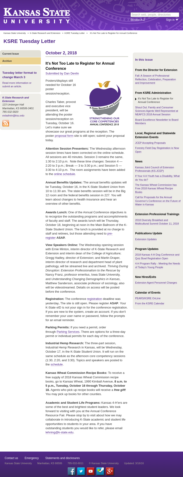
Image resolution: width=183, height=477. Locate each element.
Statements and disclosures (62, 458)
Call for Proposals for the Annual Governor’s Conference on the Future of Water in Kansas (158, 201)
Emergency (32, 458)
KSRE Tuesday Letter (74, 33)
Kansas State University (42, 15)
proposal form (64, 135)
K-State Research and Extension (45, 33)
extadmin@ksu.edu (13, 115)
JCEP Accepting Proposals (150, 142)
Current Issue (10, 53)
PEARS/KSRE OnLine (148, 298)
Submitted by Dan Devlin (62, 73)
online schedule (64, 174)
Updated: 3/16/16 (134, 463)
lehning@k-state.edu (59, 432)
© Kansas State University (104, 463)
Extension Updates (146, 239)
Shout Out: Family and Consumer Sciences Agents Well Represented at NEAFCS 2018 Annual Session (156, 111)
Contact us (11, 458)
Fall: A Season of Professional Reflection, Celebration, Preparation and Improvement (155, 79)
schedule (57, 364)
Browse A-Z (137, 19)
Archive (7, 61)
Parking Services (68, 331)
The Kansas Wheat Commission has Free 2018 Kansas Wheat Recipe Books (156, 188)
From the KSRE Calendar (149, 303)
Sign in (170, 19)
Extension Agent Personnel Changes (156, 282)
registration (94, 299)
